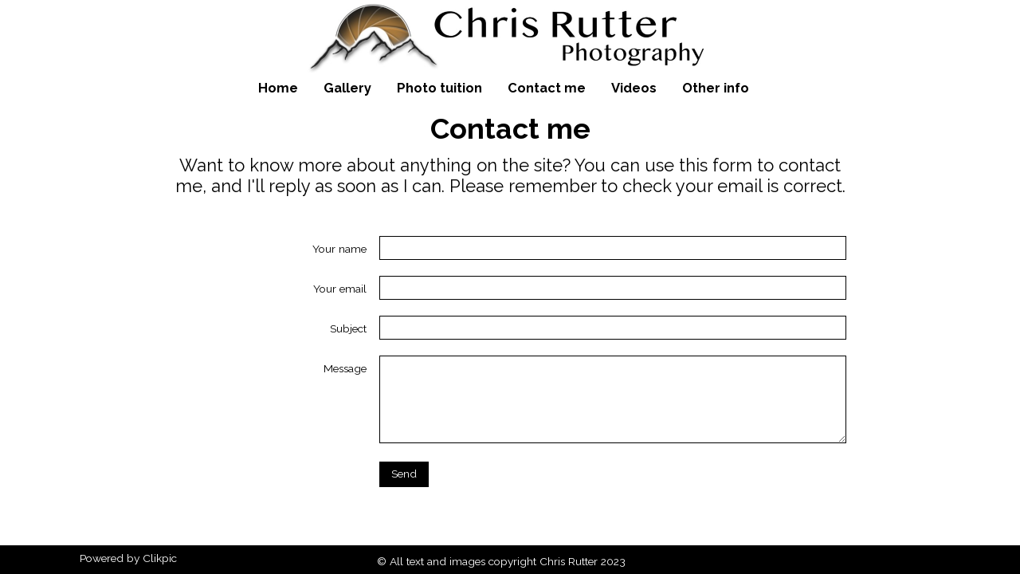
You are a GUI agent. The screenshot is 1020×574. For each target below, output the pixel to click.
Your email (340, 288)
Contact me (547, 88)
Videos (634, 88)
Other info (715, 88)
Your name (339, 248)
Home (278, 88)
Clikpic (160, 558)
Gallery (347, 88)
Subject (348, 328)
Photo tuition (439, 88)
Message (345, 368)
